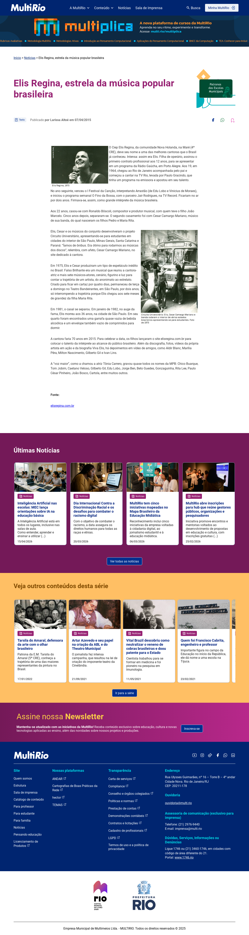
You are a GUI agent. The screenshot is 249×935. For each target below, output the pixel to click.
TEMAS (59, 805)
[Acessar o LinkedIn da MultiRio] (233, 755)
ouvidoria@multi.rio (178, 803)
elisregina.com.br (62, 406)
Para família (22, 821)
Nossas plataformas (68, 770)
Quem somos (23, 779)
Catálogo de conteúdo (29, 800)
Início (17, 58)
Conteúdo (103, 8)
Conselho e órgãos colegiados (130, 794)
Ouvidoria (172, 795)
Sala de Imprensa (148, 8)
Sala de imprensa (26, 793)
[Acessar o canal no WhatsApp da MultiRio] (225, 755)
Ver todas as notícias (124, 561)
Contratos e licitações (125, 823)
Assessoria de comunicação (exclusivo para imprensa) (199, 815)
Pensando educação (28, 835)
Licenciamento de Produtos (26, 844)
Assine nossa (60, 716)
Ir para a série (124, 693)
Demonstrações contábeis (128, 816)
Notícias (124, 8)
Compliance (118, 786)
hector (58, 798)
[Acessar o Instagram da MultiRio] (202, 755)
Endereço (172, 770)
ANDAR (59, 779)
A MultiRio (79, 8)
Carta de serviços (122, 779)
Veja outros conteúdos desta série (61, 586)
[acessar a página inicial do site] (28, 8)
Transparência (119, 770)
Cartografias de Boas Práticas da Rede (74, 788)
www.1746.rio (184, 857)
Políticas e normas (123, 801)
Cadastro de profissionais (127, 831)
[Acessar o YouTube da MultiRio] (194, 755)
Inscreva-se (192, 729)
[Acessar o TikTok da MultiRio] (210, 755)
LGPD (114, 838)
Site (17, 770)
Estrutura (20, 786)
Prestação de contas (124, 808)
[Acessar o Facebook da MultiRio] (217, 755)
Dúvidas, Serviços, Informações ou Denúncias (192, 840)
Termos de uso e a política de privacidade (128, 847)
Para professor (24, 807)
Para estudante (24, 814)
